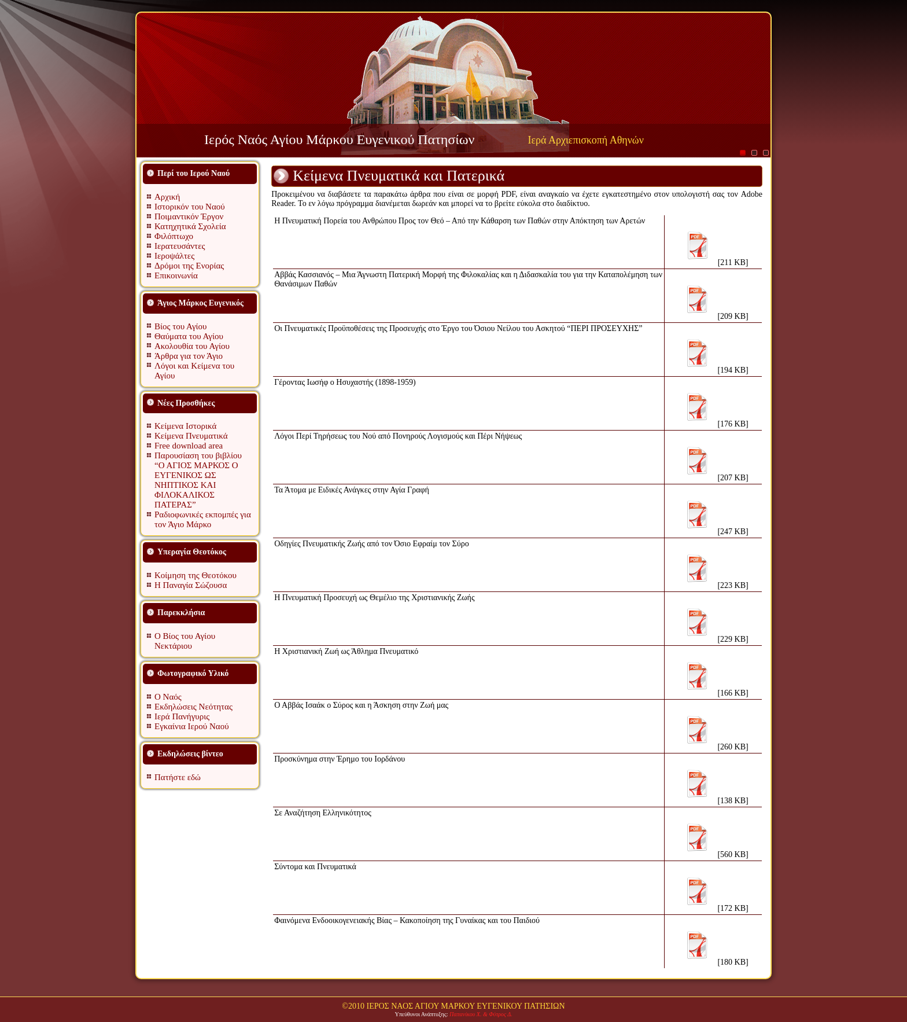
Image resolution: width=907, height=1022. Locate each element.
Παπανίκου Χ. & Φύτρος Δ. (481, 1014)
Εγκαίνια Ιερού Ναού (191, 726)
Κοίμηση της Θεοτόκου (195, 575)
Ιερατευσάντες (179, 246)
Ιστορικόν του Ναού (189, 206)
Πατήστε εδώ (177, 777)
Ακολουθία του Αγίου (192, 346)
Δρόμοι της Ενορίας (189, 265)
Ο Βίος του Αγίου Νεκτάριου (184, 640)
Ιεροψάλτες (174, 255)
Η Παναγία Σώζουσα (190, 585)
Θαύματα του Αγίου (188, 336)
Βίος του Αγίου (180, 326)
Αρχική (167, 196)
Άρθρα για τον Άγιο (188, 356)
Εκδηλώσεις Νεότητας (193, 706)
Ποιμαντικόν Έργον (188, 216)
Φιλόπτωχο (173, 236)
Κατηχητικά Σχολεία (190, 226)
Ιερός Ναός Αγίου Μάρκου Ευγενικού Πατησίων (339, 139)
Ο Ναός (168, 696)
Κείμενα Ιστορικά (185, 426)
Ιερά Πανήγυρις (181, 716)
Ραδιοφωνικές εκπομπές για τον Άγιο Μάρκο (202, 519)
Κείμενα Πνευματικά (191, 435)
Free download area (188, 445)
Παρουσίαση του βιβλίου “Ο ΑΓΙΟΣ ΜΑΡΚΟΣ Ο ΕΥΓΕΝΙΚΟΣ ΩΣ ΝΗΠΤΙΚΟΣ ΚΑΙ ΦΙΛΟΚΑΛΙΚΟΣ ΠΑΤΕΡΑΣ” (198, 480)
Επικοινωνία (176, 275)
